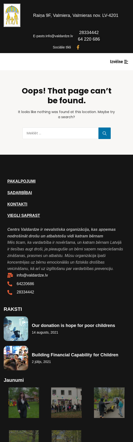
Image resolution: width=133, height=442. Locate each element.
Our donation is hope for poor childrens (73, 325)
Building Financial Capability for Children (75, 354)
